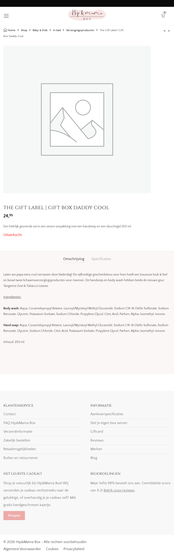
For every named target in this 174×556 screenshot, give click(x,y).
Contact (9, 414)
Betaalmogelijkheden (19, 449)
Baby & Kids (40, 30)
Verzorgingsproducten (80, 30)
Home (11, 30)
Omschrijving (73, 259)
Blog (93, 458)
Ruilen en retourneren (20, 458)
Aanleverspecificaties (106, 414)
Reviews (97, 440)
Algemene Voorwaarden (22, 549)
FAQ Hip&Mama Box (19, 423)
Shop (24, 30)
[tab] (73, 259)
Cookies (52, 549)
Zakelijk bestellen (16, 440)
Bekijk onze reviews (119, 490)
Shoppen (14, 515)
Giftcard (96, 431)
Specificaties (101, 259)
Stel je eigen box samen (108, 423)
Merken (96, 449)
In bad (57, 30)
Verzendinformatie (17, 431)
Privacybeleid (73, 549)
